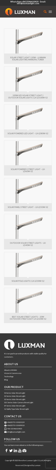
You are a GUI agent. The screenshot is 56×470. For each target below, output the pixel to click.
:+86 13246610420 (14, 429)
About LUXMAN (10, 370)
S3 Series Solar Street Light (14, 399)
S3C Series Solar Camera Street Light (18, 402)
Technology (8, 376)
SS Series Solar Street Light (14, 393)
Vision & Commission (13, 373)
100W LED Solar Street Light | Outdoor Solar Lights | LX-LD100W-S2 (28, 96)
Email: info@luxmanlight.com (31, 2)
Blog (6, 380)
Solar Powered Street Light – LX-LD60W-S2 (28, 170)
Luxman (37, 465)
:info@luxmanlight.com (16, 432)
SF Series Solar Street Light (14, 406)
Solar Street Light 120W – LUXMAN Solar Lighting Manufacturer (28, 58)
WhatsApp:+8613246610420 (24, 1)
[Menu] (50, 11)
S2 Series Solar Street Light (14, 396)
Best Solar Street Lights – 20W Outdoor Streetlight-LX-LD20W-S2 (28, 318)
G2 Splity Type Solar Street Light (16, 409)
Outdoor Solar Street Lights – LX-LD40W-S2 (28, 244)
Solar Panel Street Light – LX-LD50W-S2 (28, 207)
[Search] (44, 12)
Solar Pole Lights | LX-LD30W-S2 (28, 281)
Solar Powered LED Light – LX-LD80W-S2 (28, 133)
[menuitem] (44, 12)
